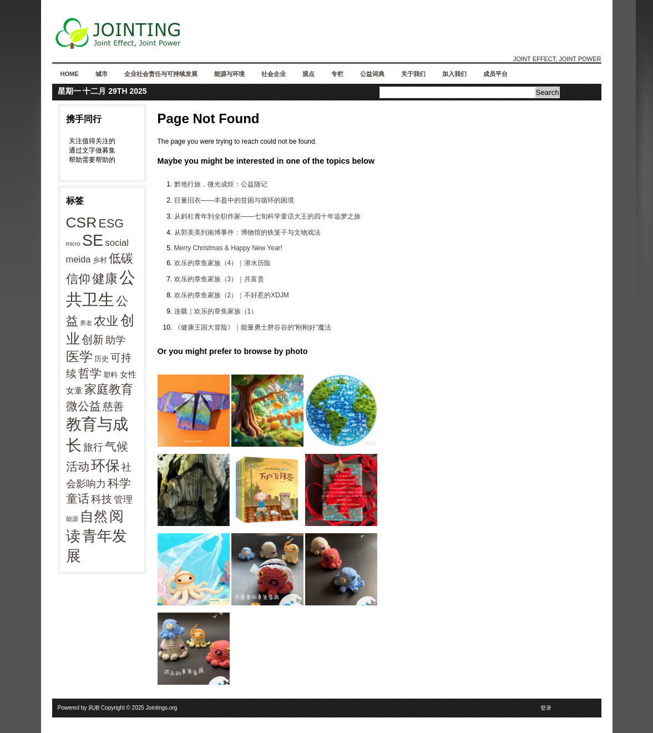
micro (73, 243)
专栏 (337, 73)
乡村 (100, 260)
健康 (105, 278)
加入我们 (454, 73)
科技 (101, 499)
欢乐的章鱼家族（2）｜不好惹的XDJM (231, 295)
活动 (77, 466)
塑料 (110, 375)
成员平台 (495, 73)
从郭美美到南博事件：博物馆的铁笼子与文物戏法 (247, 232)
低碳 (121, 258)
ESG (111, 223)
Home (69, 73)
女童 (74, 390)
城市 (101, 73)
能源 (72, 518)
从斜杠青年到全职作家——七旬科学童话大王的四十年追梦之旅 (267, 216)
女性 (128, 374)
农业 (106, 321)
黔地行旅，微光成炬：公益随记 (220, 184)
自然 (94, 516)
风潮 (93, 708)
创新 (93, 339)
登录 (545, 708)
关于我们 (413, 73)
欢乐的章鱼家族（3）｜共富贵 (219, 279)
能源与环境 (229, 73)
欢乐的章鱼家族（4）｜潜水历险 (222, 263)
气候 (116, 446)
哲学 (90, 373)
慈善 (113, 406)
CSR (81, 222)
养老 (86, 323)
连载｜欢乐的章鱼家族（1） (216, 311)
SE (92, 240)
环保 (105, 465)
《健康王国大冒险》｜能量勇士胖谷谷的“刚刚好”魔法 (253, 327)
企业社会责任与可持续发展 (161, 73)
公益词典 (372, 73)
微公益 (83, 406)
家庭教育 (108, 389)
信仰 (78, 279)
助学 (115, 340)
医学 (79, 356)
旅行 (93, 447)
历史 (101, 359)
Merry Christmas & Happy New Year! (228, 248)
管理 (123, 499)
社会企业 (273, 73)
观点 (308, 73)
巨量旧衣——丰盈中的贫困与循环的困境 (234, 200)
